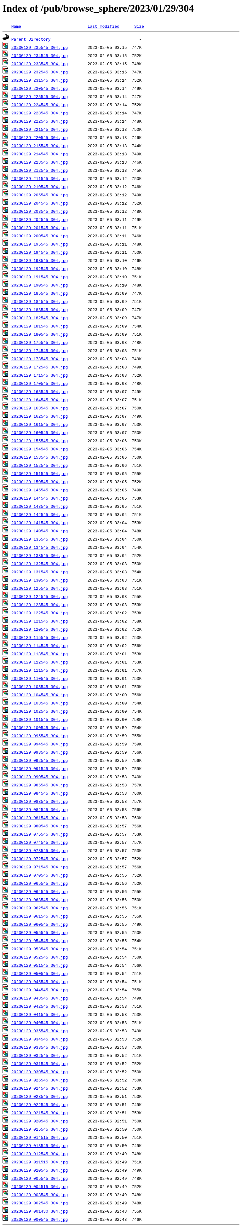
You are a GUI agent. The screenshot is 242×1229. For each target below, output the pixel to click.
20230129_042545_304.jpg (39, 1006)
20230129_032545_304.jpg (39, 1055)
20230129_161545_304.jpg (39, 424)
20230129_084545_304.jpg (39, 793)
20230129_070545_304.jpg (39, 875)
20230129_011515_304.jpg (39, 1162)
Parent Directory (31, 39)
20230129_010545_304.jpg (39, 1170)
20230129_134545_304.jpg (39, 547)
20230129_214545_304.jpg (39, 154)
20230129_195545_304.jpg (39, 244)
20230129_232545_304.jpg (39, 72)
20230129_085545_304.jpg (39, 785)
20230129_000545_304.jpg (39, 1219)
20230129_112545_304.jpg (39, 662)
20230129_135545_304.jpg (39, 539)
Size (139, 26)
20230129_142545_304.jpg (39, 514)
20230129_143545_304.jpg (39, 506)
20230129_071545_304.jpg (39, 867)
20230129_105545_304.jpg (39, 686)
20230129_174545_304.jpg (39, 350)
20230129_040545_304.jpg (39, 1022)
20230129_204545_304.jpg (39, 203)
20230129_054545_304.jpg (39, 940)
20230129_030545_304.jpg (39, 1072)
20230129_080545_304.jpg (39, 826)
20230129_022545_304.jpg (39, 1104)
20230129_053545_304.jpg (39, 949)
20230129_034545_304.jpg (39, 1039)
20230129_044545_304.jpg (39, 990)
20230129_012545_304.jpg (39, 1154)
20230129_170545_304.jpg (39, 383)
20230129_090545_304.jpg (39, 777)
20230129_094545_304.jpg (39, 744)
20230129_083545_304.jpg (39, 801)
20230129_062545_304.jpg (39, 908)
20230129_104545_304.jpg (39, 695)
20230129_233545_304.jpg (39, 64)
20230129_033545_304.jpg (39, 1047)
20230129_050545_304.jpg (39, 973)
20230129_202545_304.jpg (39, 219)
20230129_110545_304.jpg (39, 678)
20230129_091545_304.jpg (39, 768)
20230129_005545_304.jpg (39, 1178)
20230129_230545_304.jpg (39, 88)
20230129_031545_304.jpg (39, 1063)
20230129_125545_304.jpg (39, 588)
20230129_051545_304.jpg (39, 965)
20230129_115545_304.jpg (39, 637)
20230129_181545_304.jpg (39, 326)
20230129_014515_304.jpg (39, 1137)
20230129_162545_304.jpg (39, 416)
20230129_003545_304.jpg (39, 1194)
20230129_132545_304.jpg (39, 563)
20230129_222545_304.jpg (39, 121)
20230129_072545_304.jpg (39, 858)
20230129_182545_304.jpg (39, 318)
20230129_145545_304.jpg (39, 490)
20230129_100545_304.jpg (39, 727)
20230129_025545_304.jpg (39, 1080)
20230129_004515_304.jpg (39, 1186)
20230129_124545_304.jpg (39, 596)
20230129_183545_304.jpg (39, 309)
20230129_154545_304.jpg (39, 449)
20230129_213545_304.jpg (39, 162)
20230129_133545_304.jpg (39, 555)
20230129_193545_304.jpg (39, 260)
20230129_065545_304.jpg (39, 883)
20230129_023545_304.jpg (39, 1096)
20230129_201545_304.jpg (39, 227)
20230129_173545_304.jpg (39, 359)
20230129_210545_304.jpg (39, 186)
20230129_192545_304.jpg (39, 268)
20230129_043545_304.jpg (39, 998)
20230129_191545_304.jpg (39, 277)
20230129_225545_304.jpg (39, 96)
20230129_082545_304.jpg (39, 809)
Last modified (103, 26)
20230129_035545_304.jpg (39, 1031)
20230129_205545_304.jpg (39, 195)
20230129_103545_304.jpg (39, 703)
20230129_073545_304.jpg (39, 850)
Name (16, 26)
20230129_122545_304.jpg (39, 613)
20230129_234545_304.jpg (39, 55)
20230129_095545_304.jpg (39, 736)
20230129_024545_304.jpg (39, 1088)
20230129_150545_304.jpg (39, 481)
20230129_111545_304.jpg (39, 670)
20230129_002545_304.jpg (39, 1203)
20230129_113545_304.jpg (39, 654)
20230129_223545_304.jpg (39, 113)
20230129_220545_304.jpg (39, 137)
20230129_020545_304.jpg (39, 1121)
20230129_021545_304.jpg (39, 1113)
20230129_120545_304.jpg (39, 629)
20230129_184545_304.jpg (39, 301)
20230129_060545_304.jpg (39, 924)
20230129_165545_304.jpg (39, 391)
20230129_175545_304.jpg (39, 342)
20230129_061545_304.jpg (39, 916)
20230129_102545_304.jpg (39, 711)
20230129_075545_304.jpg (39, 834)
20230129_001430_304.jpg (39, 1211)
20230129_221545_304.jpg (39, 129)
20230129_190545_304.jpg (39, 285)
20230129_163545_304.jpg (39, 408)
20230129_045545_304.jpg (39, 981)
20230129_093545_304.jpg (39, 752)
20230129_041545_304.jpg (39, 1014)
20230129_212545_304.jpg (39, 170)
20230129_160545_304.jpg (39, 432)
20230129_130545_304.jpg (39, 580)
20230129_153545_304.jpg (39, 457)
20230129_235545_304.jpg (39, 47)
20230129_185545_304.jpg (39, 293)
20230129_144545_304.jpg (39, 498)
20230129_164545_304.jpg (39, 400)
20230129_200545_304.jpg (39, 236)
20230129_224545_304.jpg (39, 104)
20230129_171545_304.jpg (39, 375)
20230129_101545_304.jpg (39, 719)
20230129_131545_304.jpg (39, 572)
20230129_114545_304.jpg (39, 645)
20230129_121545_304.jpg (39, 621)
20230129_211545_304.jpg (39, 178)
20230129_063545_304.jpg (39, 899)
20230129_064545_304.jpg (39, 891)
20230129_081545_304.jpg (39, 817)
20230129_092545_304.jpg (39, 760)
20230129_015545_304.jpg (39, 1129)
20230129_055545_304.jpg (39, 932)
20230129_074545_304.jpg (39, 842)
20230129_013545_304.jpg (39, 1145)
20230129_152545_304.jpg (39, 465)
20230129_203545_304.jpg (39, 211)
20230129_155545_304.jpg (39, 440)
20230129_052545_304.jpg (39, 957)
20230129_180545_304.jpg (39, 334)
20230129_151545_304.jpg (39, 473)
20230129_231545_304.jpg (39, 80)
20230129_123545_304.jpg (39, 604)
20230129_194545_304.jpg (39, 252)
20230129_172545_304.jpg (39, 367)
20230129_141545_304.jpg (39, 522)
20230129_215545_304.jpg (39, 145)
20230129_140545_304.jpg (39, 531)
